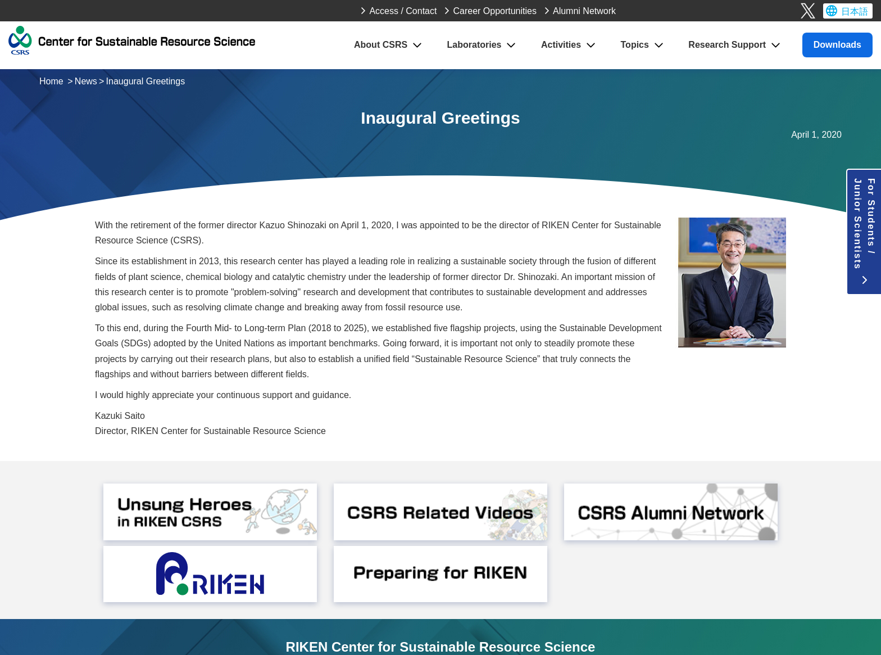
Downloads (837, 44)
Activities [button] (561, 44)
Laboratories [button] (474, 44)
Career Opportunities (495, 11)
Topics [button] (635, 44)
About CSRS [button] (380, 44)
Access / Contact (403, 11)
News (86, 81)
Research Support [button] (727, 44)
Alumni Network (584, 11)
